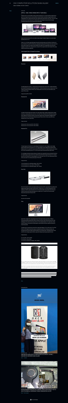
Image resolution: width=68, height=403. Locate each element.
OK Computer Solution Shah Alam (30, 3)
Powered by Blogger (34, 399)
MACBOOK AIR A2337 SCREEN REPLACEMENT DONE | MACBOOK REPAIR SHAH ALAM (37, 355)
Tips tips (22, 5)
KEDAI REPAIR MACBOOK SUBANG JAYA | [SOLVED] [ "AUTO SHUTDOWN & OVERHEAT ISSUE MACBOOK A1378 (38, 390)
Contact (27, 5)
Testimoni (18, 5)
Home (14, 5)
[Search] (57, 3)
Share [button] (11, 10)
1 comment (25, 357)
